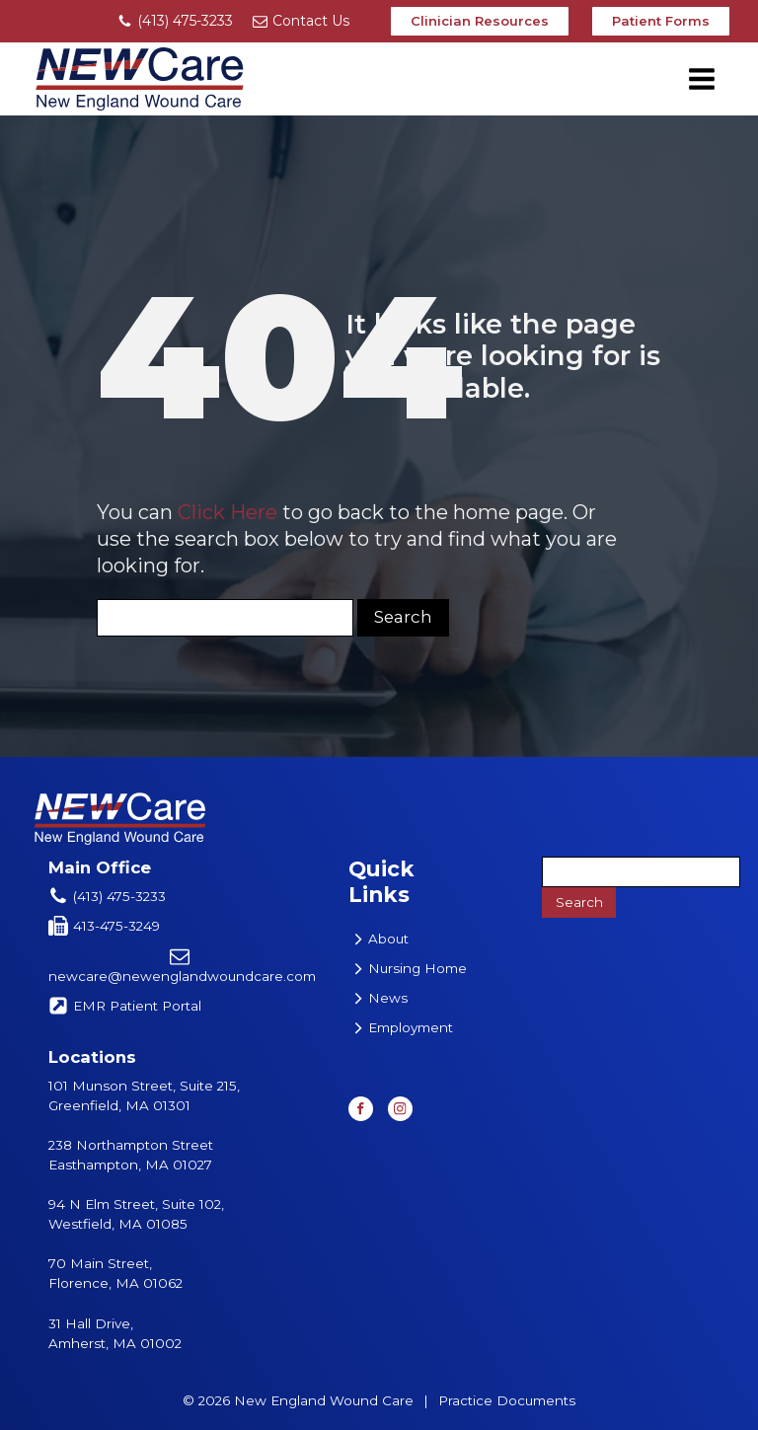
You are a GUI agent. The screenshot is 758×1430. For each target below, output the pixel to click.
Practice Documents (506, 1400)
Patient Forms (661, 21)
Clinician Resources (480, 21)
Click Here (227, 512)
